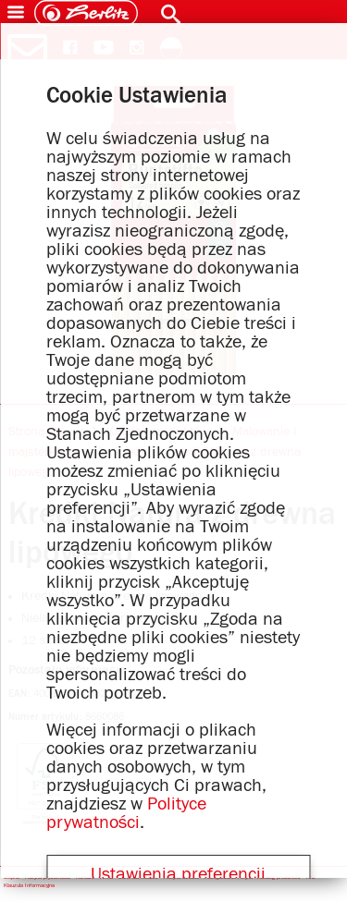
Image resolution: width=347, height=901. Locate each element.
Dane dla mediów (138, 878)
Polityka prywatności (47, 878)
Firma (106, 878)
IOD (311, 878)
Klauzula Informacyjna (29, 886)
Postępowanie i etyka (228, 878)
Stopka (11, 878)
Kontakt (85, 878)
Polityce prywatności (126, 813)
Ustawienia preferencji (178, 874)
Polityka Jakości (181, 878)
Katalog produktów (279, 878)
